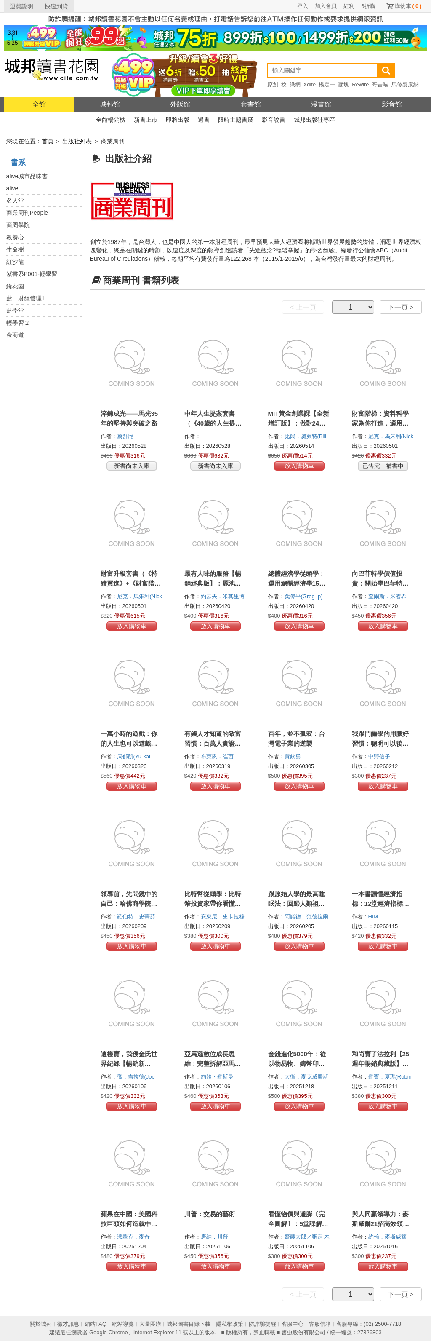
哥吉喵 (380, 84)
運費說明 (21, 6)
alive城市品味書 (27, 176)
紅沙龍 (15, 261)
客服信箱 (320, 1324)
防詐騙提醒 (262, 1324)
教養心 (15, 237)
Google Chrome (108, 1332)
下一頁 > (401, 307)
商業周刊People (27, 212)
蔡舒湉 (126, 436)
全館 (39, 104)
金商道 (15, 335)
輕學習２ (18, 322)
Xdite (309, 84)
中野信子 (380, 756)
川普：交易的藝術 (209, 1214)
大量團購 (150, 1324)
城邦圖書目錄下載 (188, 1324)
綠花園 (15, 286)
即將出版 (177, 119)
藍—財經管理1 (25, 298)
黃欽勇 (294, 756)
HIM (374, 916)
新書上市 (145, 119)
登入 (302, 6)
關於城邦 (41, 1324)
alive (12, 188)
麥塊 (343, 84)
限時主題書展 (235, 119)
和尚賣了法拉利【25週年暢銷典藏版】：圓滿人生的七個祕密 (381, 1063)
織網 (295, 84)
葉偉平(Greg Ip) (304, 596)
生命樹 (15, 249)
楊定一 (327, 84)
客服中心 (292, 1324)
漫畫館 (321, 104)
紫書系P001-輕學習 (31, 273)
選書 (204, 119)
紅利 (348, 6)
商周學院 (18, 225)
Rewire (360, 84)
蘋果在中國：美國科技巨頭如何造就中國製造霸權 (129, 1223)
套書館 (251, 104)
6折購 (368, 6)
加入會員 (326, 6)
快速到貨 (56, 6)
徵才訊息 (68, 1324)
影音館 (392, 104)
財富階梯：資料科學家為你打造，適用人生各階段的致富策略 (380, 423)
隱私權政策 (229, 1324)
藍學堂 (15, 310)
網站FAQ (95, 1324)
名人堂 (15, 200)
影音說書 (273, 119)
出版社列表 (77, 141)
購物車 (408, 6)
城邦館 (110, 104)
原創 (272, 84)
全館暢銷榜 (110, 119)
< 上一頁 (303, 307)
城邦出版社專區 (314, 119)
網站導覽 (123, 1324)
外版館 (180, 104)
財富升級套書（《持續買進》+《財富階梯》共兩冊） (129, 583)
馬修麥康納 (405, 84)
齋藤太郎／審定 (305, 1237)
